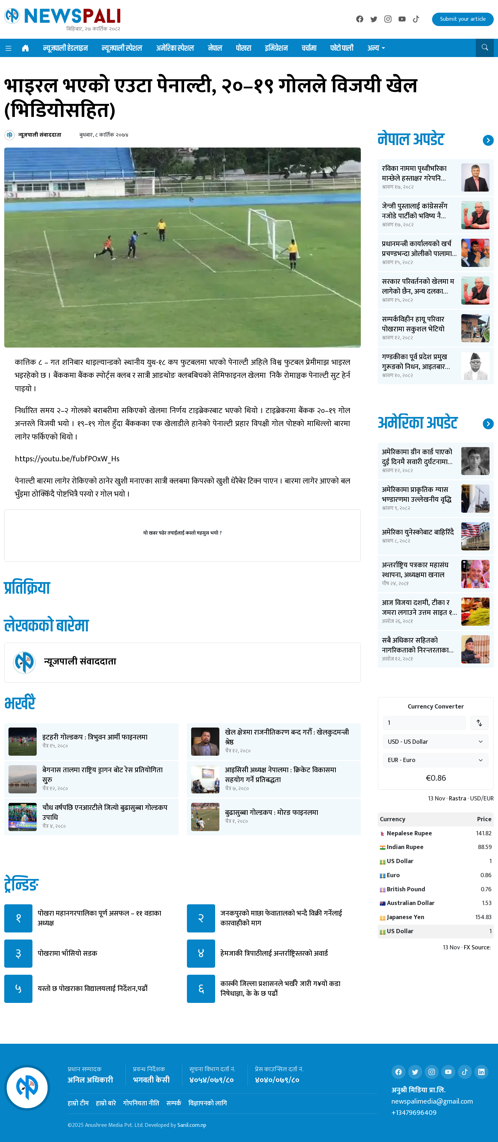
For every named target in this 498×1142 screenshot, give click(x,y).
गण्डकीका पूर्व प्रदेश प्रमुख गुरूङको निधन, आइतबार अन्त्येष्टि (414, 367)
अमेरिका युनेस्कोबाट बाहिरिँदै (418, 532)
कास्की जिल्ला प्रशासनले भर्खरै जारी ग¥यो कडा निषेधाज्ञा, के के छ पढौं (280, 989)
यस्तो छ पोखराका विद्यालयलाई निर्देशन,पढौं (92, 989)
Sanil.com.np (191, 1125)
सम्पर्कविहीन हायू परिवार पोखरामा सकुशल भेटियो (413, 324)
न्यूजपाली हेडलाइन (65, 49)
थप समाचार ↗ (488, 140)
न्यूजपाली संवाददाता (80, 661)
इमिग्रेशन (276, 49)
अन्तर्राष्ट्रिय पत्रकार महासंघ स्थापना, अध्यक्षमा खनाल (415, 570)
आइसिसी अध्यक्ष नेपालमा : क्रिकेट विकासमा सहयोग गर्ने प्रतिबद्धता (280, 775)
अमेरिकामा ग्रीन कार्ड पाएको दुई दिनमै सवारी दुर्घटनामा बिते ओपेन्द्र (417, 462)
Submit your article (463, 19)
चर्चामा (309, 49)
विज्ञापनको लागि (207, 1103)
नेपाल (215, 49)
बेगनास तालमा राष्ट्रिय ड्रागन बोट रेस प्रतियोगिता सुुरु (102, 775)
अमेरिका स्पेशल (175, 49)
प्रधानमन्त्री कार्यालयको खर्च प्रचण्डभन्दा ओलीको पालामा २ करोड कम (419, 254)
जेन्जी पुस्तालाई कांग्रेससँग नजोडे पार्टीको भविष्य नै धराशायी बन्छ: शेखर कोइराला (420, 216)
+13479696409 (414, 1113)
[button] (485, 48)
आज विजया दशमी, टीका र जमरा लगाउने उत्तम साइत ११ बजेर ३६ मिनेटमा (418, 613)
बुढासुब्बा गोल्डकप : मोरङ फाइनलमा (271, 813)
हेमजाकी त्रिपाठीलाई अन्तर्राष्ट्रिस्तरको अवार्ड (274, 954)
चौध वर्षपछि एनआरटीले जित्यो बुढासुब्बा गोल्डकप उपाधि (105, 813)
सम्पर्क (173, 1103)
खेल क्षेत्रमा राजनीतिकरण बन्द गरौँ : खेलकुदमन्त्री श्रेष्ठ (287, 737)
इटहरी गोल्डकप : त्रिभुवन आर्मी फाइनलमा (94, 737)
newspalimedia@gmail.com (432, 1101)
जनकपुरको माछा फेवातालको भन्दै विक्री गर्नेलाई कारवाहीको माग (281, 918)
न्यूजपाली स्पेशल (122, 49)
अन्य (373, 49)
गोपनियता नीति (141, 1103)
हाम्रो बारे (106, 1103)
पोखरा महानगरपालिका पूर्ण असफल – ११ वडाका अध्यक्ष (99, 918)
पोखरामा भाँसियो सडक (67, 954)
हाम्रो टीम (78, 1103)
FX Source (477, 948)
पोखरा (243, 49)
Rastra (457, 799)
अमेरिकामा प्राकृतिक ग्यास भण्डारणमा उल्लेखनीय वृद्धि (416, 495)
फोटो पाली (341, 49)
